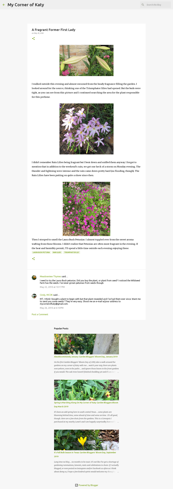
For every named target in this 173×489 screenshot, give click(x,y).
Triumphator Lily (71, 252)
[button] (33, 39)
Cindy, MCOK (46, 295)
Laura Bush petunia (41, 252)
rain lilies (57, 252)
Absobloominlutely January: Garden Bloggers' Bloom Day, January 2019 (85, 357)
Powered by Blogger (86, 485)
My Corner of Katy (26, 4)
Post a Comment (40, 314)
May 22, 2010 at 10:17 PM (52, 287)
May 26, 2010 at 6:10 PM (52, 308)
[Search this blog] (156, 4)
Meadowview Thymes (50, 276)
